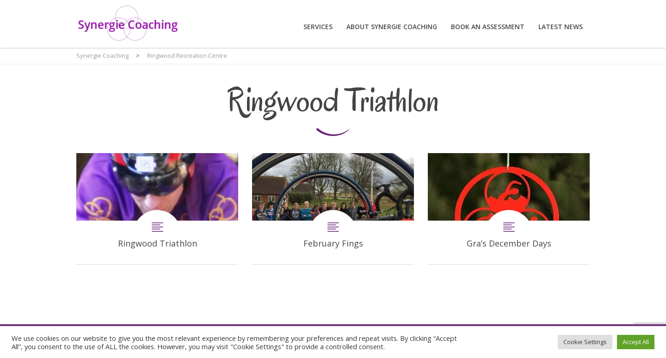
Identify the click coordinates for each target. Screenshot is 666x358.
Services (318, 26)
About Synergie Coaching (391, 26)
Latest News (560, 26)
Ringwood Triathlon (157, 208)
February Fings (333, 208)
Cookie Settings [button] (585, 342)
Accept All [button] (636, 342)
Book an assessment (487, 26)
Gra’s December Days (509, 208)
